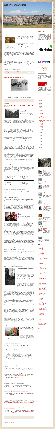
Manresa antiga (40, 302)
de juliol (41, 116)
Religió (39, 318)
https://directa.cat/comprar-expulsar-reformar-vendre (19, 391)
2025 (39, 100)
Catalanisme (40, 254)
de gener (41, 130)
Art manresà (40, 252)
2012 (39, 141)
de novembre (42, 110)
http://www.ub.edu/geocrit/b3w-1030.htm (21, 375)
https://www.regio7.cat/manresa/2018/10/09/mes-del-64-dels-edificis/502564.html (17, 370)
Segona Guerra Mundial (42, 323)
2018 (39, 132)
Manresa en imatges (10, 99)
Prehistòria (40, 315)
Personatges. (40, 313)
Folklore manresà (41, 272)
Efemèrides (40, 263)
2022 (39, 103)
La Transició (40, 295)
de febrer (41, 129)
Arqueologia (40, 249)
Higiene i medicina (41, 278)
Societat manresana (20, 417)
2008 (39, 147)
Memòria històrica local (42, 309)
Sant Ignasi (18, 71)
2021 (39, 104)
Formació (39, 273)
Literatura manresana (41, 297)
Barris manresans (10, 417)
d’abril (41, 126)
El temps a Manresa (41, 267)
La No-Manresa (40, 293)
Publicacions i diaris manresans (43, 317)
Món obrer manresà (41, 310)
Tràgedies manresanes (41, 325)
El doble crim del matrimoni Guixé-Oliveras (47, 193)
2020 (39, 106)
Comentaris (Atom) (11, 422)
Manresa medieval (41, 307)
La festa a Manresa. (41, 287)
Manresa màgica (40, 305)
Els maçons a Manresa (41, 269)
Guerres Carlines (40, 277)
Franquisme (40, 274)
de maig (41, 124)
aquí (19, 69)
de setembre (41, 113)
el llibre (19, 38)
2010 (39, 144)
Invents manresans (41, 282)
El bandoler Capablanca (46, 206)
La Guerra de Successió (42, 289)
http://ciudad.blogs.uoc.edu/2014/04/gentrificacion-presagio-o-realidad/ (16, 387)
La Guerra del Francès (41, 290)
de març (41, 127)
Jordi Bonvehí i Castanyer (41, 31)
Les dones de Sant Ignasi (10, 32)
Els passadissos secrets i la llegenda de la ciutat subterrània (47, 215)
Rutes (39, 319)
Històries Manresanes (15, 4)
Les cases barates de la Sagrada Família (46, 236)
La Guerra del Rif (41, 292)
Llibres (16, 71)
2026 (39, 98)
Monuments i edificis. (41, 312)
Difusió (9, 71)
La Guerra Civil (40, 288)
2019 (39, 107)
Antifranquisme (40, 248)
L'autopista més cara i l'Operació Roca (46, 222)
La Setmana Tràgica (41, 294)
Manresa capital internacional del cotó (14, 77)
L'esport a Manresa (41, 284)
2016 (39, 135)
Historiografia (40, 279)
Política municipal (41, 314)
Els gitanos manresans (46, 185)
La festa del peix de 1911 (42, 152)
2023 (39, 101)
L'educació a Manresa (41, 283)
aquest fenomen (22, 262)
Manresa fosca (40, 304)
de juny (41, 123)
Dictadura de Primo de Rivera (42, 258)
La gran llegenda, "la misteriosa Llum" (46, 178)
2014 (39, 138)
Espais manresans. (14, 417)
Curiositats (40, 257)
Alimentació (40, 247)
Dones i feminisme (12, 71)
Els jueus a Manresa (41, 268)
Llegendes (40, 298)
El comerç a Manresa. (41, 264)
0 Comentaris (17, 72)
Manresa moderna (41, 308)
